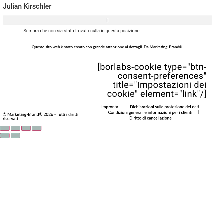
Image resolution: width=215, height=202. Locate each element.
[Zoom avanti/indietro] (5, 128)
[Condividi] (26, 128)
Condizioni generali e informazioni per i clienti (150, 112)
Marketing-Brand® (166, 46)
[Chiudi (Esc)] (36, 128)
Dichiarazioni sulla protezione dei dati (164, 106)
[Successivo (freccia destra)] (15, 135)
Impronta (109, 106)
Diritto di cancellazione (150, 117)
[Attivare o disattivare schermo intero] (15, 128)
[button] (107, 20)
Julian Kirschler (27, 6)
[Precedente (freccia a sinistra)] (5, 135)
